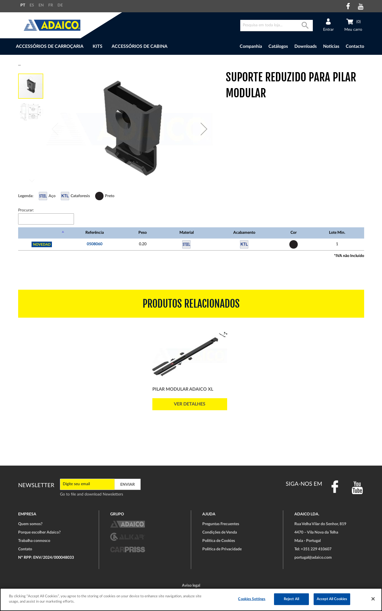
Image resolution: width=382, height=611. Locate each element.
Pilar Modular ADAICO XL (182, 389)
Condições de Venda (219, 532)
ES (32, 5)
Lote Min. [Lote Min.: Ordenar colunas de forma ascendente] (337, 233)
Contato (25, 549)
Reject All (291, 599)
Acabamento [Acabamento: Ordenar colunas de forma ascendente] (244, 233)
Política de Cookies (218, 541)
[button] (204, 129)
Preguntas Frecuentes (220, 524)
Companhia (251, 46)
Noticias (331, 46)
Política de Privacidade (222, 549)
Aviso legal (191, 586)
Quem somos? (30, 524)
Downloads (305, 46)
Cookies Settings (251, 599)
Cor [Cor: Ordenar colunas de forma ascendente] (293, 233)
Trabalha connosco (34, 541)
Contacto (355, 46)
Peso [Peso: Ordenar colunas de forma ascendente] (142, 233)
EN (41, 5)
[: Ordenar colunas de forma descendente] (42, 233)
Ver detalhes (189, 404)
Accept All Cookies (332, 599)
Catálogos (278, 46)
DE (60, 5)
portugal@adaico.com (313, 558)
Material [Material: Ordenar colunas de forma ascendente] (186, 233)
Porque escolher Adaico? (39, 532)
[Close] (373, 599)
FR (50, 5)
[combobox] (276, 25)
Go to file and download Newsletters (91, 494)
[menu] (113, 46)
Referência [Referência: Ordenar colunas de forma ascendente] (94, 233)
